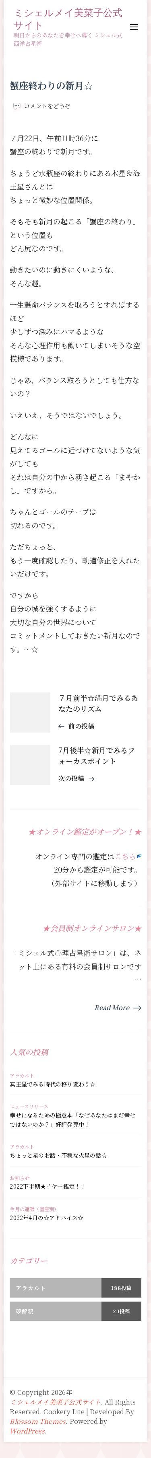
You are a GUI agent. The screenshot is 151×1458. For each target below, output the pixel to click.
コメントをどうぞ (47, 106)
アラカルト (22, 1075)
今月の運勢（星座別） (34, 1209)
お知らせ (19, 1178)
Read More (111, 1007)
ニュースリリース (29, 1106)
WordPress (27, 1430)
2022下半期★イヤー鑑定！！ (48, 1186)
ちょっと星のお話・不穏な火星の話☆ (58, 1155)
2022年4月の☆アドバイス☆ (46, 1218)
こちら (125, 856)
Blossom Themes (38, 1421)
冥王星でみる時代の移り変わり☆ (52, 1084)
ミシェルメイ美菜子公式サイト (68, 18)
